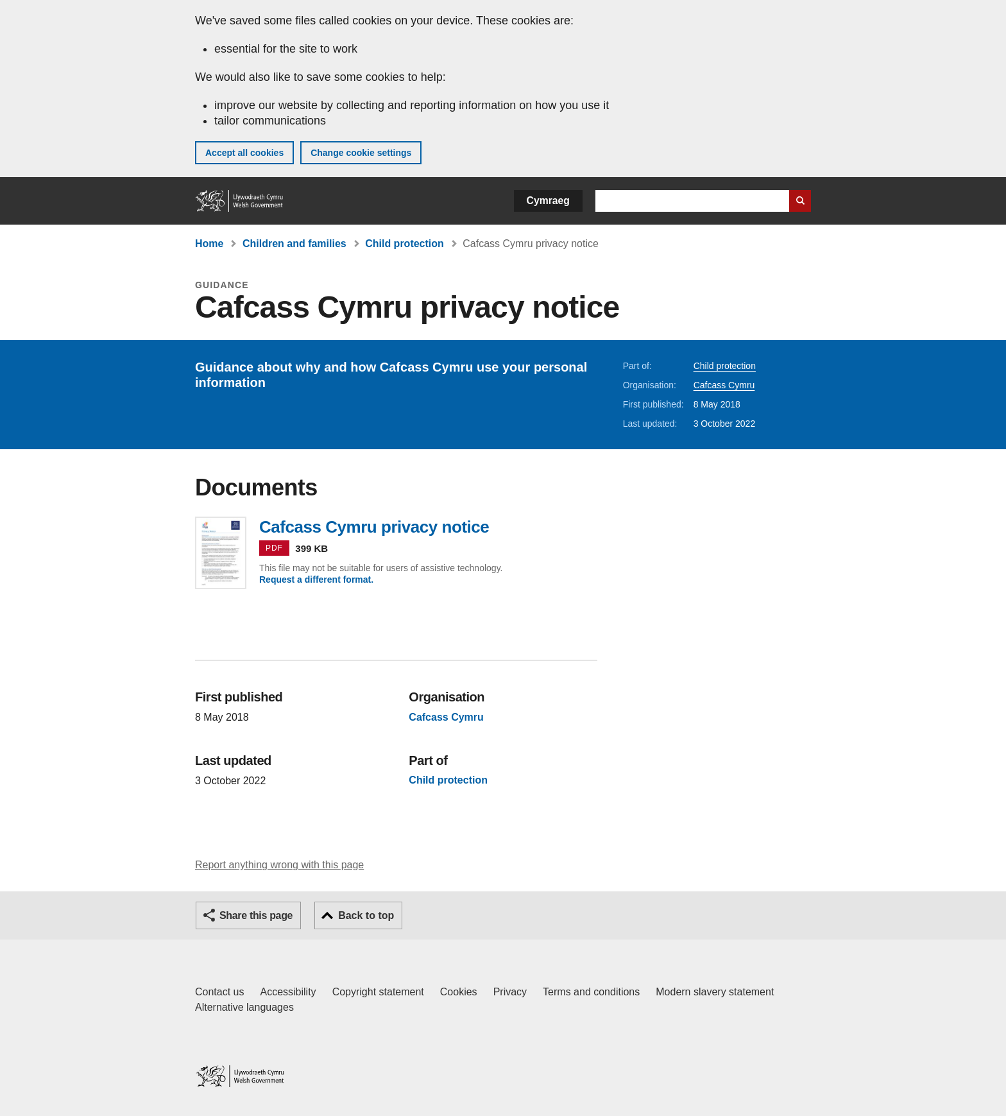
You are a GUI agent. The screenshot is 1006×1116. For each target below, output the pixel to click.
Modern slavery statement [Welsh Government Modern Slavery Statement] (715, 991)
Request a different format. (316, 579)
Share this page (256, 915)
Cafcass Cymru (724, 385)
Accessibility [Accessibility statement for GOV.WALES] (288, 991)
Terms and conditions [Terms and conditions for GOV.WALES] (591, 991)
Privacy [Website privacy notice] (510, 991)
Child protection (404, 243)
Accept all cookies (244, 153)
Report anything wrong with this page (279, 864)
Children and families (294, 243)
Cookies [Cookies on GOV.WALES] (458, 991)
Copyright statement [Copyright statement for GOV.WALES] (378, 991)
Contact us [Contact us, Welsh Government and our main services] (219, 991)
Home (209, 243)
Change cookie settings (361, 153)
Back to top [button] (366, 915)
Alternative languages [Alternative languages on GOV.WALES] (244, 1007)
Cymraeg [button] (548, 200)
